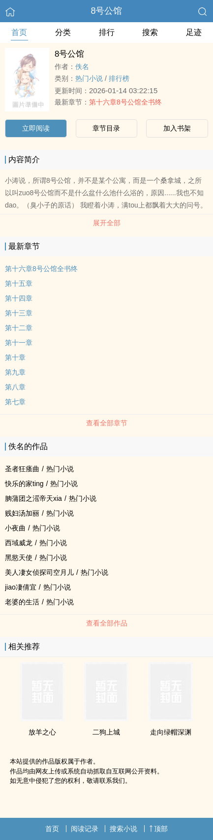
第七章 (15, 402)
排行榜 (119, 78)
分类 (63, 32)
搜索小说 (123, 829)
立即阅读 (36, 128)
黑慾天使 (18, 557)
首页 (19, 32)
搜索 (150, 32)
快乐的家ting (24, 484)
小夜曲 (15, 528)
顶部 (158, 829)
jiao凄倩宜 (20, 587)
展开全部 (107, 223)
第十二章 (18, 328)
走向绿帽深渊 (170, 732)
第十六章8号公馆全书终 (125, 102)
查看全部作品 (106, 623)
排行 (107, 32)
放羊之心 (42, 732)
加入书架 (177, 128)
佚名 (82, 66)
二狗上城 (106, 732)
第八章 (15, 387)
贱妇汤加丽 (22, 513)
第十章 (15, 357)
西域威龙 (18, 543)
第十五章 (18, 283)
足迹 (194, 32)
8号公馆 (106, 11)
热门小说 (89, 78)
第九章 (15, 372)
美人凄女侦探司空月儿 (39, 572)
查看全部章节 (106, 423)
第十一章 (18, 343)
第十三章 (18, 313)
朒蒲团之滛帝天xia (33, 498)
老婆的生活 (22, 602)
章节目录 (106, 128)
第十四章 (18, 298)
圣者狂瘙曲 (22, 469)
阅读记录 (84, 829)
